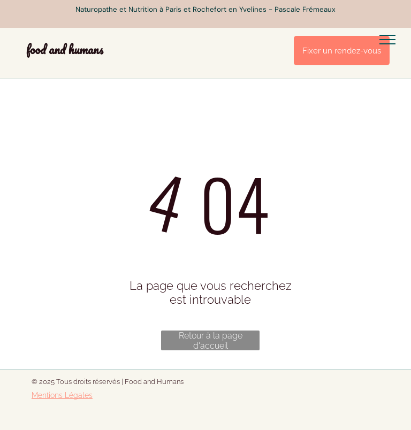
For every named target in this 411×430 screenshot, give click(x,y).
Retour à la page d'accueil (210, 340)
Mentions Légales (62, 395)
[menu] (387, 39)
